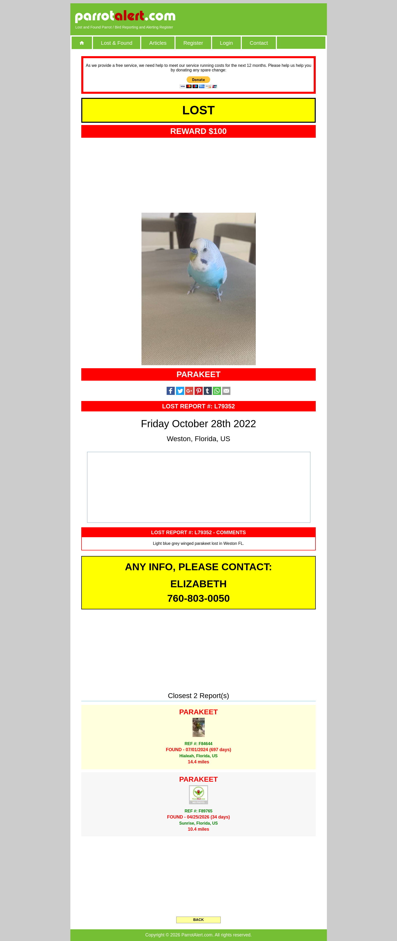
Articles (157, 43)
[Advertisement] (263, 16)
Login (226, 43)
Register (193, 43)
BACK (198, 920)
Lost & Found (116, 43)
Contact (259, 43)
